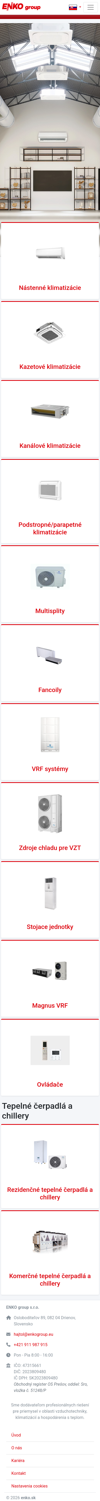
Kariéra (18, 1460)
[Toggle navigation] (90, 7)
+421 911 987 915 (31, 1344)
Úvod (16, 1435)
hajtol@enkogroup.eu (33, 1334)
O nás (16, 1447)
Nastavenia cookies (29, 1486)
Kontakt (18, 1473)
